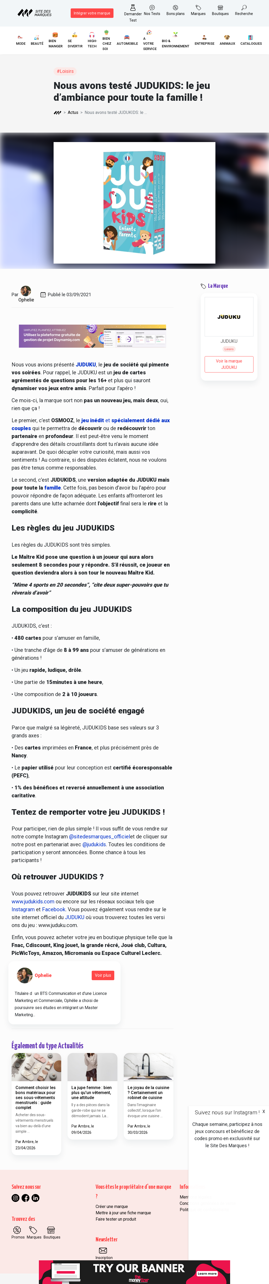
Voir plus (103, 975)
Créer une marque (112, 1206)
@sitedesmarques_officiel (99, 836)
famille (52, 488)
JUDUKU (74, 917)
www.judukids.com (34, 901)
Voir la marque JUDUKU (229, 364)
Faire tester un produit (116, 1219)
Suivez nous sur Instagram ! (227, 1112)
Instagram (24, 909)
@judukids (94, 844)
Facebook (53, 909)
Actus (73, 112)
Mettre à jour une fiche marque (123, 1212)
